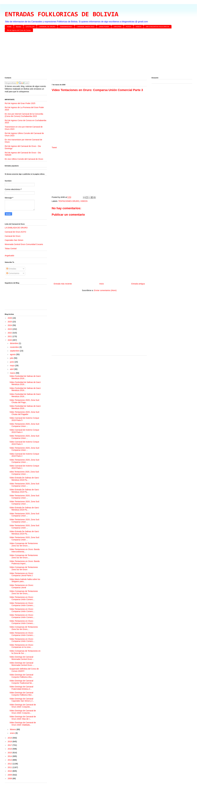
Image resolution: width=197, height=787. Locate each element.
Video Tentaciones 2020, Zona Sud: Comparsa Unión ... (24, 526)
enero (12, 733)
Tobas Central (10, 248)
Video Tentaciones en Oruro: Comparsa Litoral (21, 586)
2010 (10, 771)
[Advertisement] (86, 55)
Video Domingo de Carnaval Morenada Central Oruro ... (21, 658)
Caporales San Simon (14, 240)
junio (12, 362)
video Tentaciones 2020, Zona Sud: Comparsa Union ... (24, 473)
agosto (13, 354)
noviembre (14, 347)
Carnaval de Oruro (12, 236)
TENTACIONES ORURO (68, 201)
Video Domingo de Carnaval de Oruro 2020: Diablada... (22, 723)
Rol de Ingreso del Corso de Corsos (19, 30)
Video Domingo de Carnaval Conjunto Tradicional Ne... (21, 682)
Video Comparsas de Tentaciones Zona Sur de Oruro (23, 568)
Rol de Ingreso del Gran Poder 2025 (20, 103)
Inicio (101, 284)
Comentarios (12, 273)
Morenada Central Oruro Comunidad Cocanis (24, 244)
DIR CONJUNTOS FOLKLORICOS (157, 26)
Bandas (18, 26)
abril (12, 369)
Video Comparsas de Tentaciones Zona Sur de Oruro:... (23, 544)
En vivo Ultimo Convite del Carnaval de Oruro (24, 159)
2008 (10, 778)
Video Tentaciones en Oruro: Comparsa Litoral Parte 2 (21, 574)
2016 (10, 749)
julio (12, 358)
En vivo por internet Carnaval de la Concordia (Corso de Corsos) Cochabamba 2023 (24, 115)
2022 (10, 333)
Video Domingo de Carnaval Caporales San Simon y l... (21, 700)
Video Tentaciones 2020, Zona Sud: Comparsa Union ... (24, 425)
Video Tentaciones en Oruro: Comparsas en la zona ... (21, 646)
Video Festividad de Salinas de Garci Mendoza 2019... (25, 377)
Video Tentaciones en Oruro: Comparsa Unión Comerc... (22, 598)
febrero (13, 729)
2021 (10, 336)
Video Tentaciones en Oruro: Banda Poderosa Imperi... (24, 562)
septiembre (15, 351)
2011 (10, 767)
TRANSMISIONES (66, 26)
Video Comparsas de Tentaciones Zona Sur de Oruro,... (23, 592)
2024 (10, 325)
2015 (10, 753)
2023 (10, 329)
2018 (10, 741)
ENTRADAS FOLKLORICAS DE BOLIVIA (61, 14)
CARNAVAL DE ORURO (47, 26)
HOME (9, 26)
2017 (10, 745)
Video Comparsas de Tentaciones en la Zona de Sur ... (24, 652)
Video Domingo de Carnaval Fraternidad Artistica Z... (21, 688)
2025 (10, 322)
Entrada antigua (138, 284)
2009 (10, 775)
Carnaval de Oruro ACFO (15, 232)
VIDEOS (138, 26)
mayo (12, 365)
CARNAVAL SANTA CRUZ (85, 26)
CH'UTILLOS (30, 26)
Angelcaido (9, 255)
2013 (10, 760)
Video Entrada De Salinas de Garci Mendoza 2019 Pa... (24, 479)
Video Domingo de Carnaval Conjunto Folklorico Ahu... (21, 676)
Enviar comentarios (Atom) (105, 290)
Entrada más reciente (63, 284)
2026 (10, 318)
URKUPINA (117, 26)
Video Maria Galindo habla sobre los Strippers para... (24, 580)
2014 (10, 756)
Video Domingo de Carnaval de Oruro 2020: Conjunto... (22, 706)
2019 (10, 738)
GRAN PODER (104, 26)
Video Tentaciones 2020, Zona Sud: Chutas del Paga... (24, 401)
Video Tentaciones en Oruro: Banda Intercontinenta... (24, 550)
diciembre (14, 343)
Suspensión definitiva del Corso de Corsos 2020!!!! (24, 670)
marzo (13, 373)
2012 (10, 764)
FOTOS (128, 26)
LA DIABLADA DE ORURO (16, 228)
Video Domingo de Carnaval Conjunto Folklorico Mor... (21, 694)
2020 (10, 340)
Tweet (54, 147)
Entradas (11, 269)
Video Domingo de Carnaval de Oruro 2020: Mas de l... (22, 717)
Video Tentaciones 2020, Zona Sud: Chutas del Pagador (24, 413)
